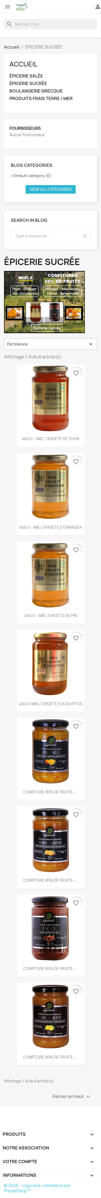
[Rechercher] (50, 24)
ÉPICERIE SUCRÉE (28, 83)
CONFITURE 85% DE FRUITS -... (50, 792)
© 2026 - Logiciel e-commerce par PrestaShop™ (37, 1188)
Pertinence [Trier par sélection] (50, 344)
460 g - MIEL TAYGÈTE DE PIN (50, 615)
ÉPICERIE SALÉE (26, 76)
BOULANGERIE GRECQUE (36, 91)
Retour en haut (72, 1096)
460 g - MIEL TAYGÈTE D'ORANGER (50, 527)
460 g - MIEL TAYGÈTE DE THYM (50, 438)
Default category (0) (32, 175)
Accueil (23, 64)
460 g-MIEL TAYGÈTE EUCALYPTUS (50, 703)
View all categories (51, 189)
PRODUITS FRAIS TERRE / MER (41, 98)
